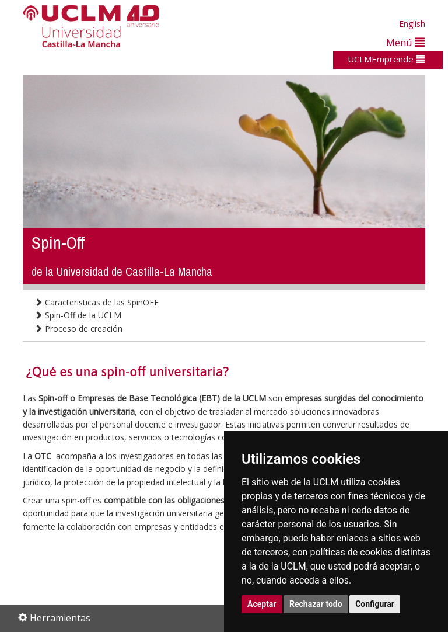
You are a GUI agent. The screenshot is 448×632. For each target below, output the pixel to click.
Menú (405, 42)
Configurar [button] (374, 604)
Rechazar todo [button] (315, 604)
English (412, 23)
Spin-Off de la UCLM (77, 315)
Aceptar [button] (261, 604)
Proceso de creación (78, 328)
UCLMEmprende (386, 59)
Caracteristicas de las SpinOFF (96, 302)
